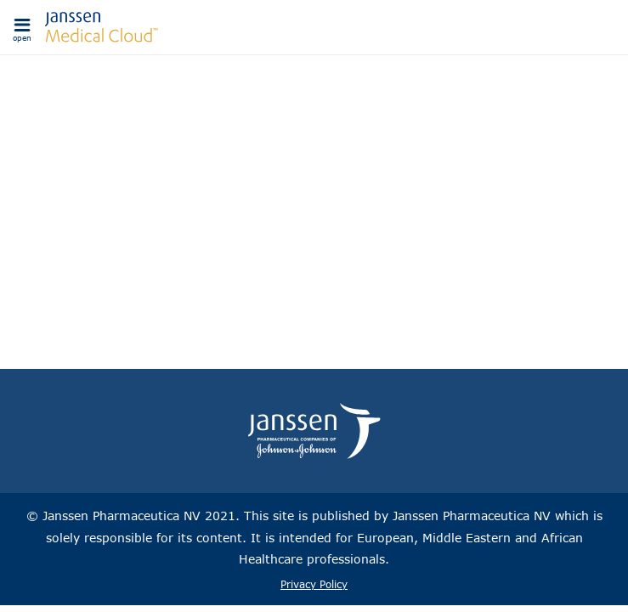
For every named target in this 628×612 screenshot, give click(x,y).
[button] (22, 26)
